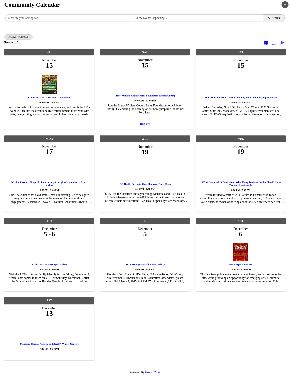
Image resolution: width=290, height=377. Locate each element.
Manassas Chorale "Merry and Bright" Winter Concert (49, 343)
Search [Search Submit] (274, 17)
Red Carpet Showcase (240, 264)
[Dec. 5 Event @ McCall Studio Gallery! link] (145, 251)
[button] (285, 4)
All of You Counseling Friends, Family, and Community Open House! (240, 97)
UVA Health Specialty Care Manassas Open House (145, 184)
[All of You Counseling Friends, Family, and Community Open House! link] (241, 83)
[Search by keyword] (69, 17)
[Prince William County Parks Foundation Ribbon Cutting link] (145, 82)
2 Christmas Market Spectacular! (49, 264)
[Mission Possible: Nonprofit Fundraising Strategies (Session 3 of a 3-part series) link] (49, 169)
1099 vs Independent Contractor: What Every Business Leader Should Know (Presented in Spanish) (240, 183)
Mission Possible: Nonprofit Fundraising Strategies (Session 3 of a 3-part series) (49, 183)
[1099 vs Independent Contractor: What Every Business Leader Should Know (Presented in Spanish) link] (241, 169)
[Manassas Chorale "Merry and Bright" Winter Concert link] (49, 331)
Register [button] (145, 123)
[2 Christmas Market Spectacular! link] (49, 251)
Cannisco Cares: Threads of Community (49, 97)
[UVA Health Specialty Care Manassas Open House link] (145, 170)
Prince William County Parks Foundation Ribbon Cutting (145, 95)
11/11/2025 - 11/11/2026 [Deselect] (18, 37)
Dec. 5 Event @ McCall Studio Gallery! (145, 264)
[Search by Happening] (198, 17)
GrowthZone (152, 372)
